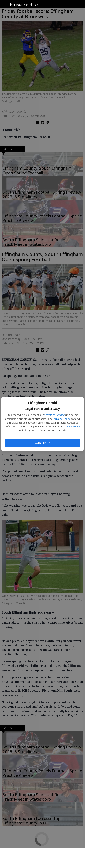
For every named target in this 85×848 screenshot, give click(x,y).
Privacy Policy (61, 419)
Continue (42, 443)
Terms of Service (54, 415)
